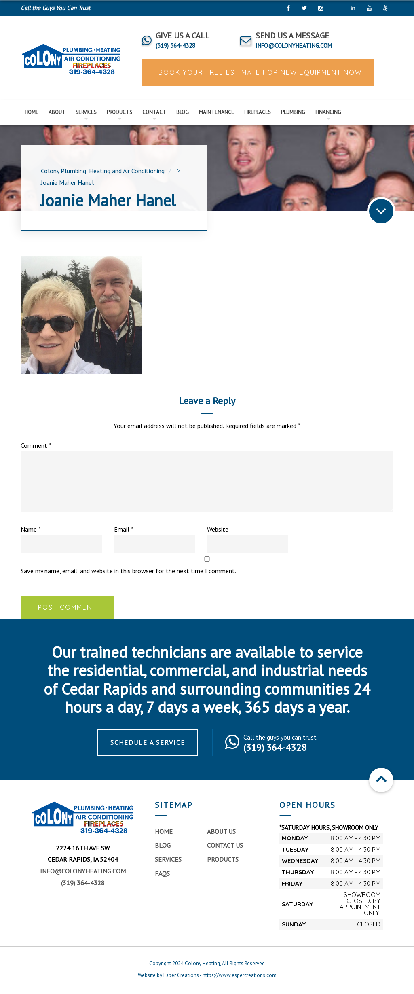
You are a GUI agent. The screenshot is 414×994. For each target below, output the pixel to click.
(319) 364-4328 (83, 883)
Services (86, 112)
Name (31, 529)
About (57, 112)
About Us (221, 831)
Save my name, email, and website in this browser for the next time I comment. (128, 571)
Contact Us (225, 845)
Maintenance (216, 112)
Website (217, 529)
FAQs (162, 873)
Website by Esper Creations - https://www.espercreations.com (207, 975)
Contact (154, 112)
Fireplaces (257, 112)
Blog (182, 112)
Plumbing (293, 112)
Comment (36, 445)
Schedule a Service (147, 742)
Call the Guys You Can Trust (55, 8)
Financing (328, 112)
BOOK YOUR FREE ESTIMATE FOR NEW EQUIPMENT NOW (259, 72)
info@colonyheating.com (83, 871)
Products (119, 112)
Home (31, 112)
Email (123, 529)
